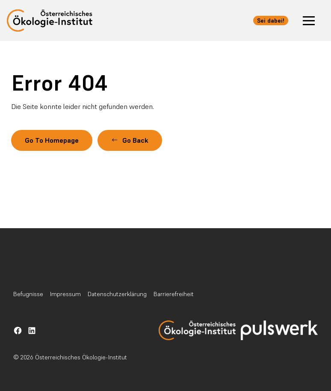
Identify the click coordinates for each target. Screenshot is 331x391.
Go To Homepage (53, 140)
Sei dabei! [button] (270, 20)
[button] (308, 20)
